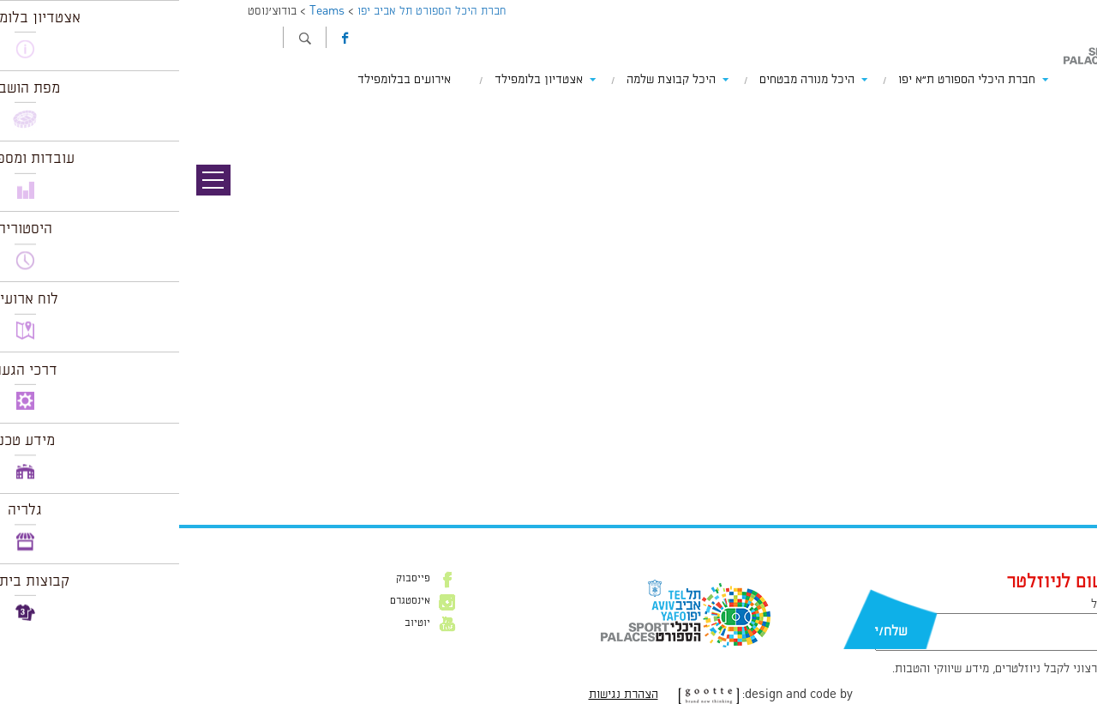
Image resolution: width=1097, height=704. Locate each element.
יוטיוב (238, 623)
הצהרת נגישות (444, 695)
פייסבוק (234, 579)
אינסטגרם (231, 601)
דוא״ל (925, 605)
